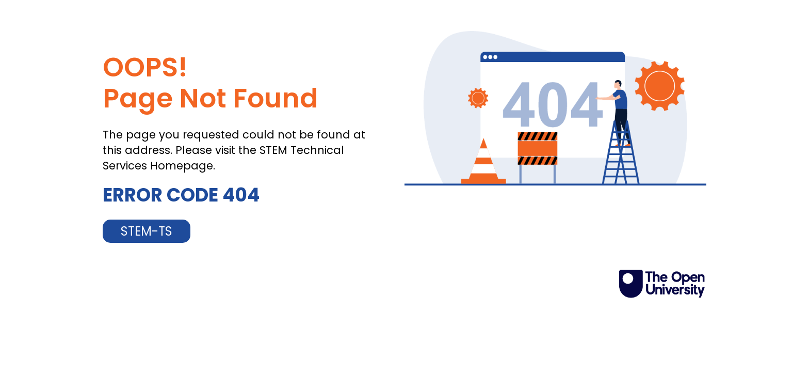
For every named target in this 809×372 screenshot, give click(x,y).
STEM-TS (146, 231)
